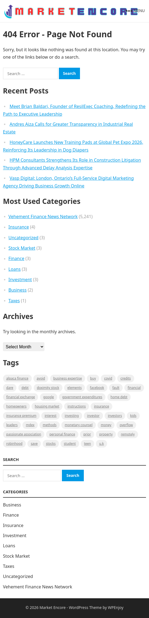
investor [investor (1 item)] (93, 415)
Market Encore (52, 607)
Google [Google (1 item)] (48, 397)
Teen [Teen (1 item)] (87, 443)
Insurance (18, 227)
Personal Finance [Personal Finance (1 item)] (62, 434)
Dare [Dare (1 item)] (9, 387)
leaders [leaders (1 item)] (12, 425)
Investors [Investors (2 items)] (115, 415)
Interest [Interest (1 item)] (50, 415)
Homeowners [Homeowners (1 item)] (16, 406)
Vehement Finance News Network (43, 216)
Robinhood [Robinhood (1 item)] (14, 443)
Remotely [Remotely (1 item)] (127, 434)
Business (17, 290)
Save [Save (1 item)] (34, 443)
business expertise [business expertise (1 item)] (67, 378)
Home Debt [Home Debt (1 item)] (119, 397)
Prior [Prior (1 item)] (87, 434)
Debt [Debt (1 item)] (25, 387)
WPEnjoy (116, 607)
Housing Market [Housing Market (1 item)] (47, 406)
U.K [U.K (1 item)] (101, 443)
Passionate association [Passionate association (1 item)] (23, 434)
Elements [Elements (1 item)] (74, 387)
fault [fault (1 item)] (115, 387)
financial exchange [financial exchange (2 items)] (20, 397)
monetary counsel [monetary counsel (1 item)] (78, 425)
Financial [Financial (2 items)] (134, 387)
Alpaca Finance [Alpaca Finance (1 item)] (17, 378)
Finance (16, 258)
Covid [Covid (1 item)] (108, 378)
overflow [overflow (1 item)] (126, 425)
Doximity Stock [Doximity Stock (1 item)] (48, 387)
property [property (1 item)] (106, 434)
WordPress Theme (85, 607)
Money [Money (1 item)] (106, 425)
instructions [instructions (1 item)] (76, 406)
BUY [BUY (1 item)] (93, 378)
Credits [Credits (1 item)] (126, 378)
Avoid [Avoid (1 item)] (41, 378)
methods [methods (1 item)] (49, 425)
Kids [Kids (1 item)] (133, 415)
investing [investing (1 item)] (72, 415)
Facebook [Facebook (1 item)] (97, 387)
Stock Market (21, 248)
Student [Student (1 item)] (70, 443)
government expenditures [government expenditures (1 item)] (82, 397)
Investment (20, 280)
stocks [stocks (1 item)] (51, 443)
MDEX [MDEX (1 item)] (30, 425)
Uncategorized (23, 238)
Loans (14, 269)
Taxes (14, 301)
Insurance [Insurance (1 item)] (101, 406)
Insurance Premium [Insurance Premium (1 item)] (21, 415)
